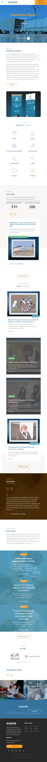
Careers (31, 731)
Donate (14, 746)
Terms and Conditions (27, 757)
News (30, 728)
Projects (36, 726)
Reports (36, 728)
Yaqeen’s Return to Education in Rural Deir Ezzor (23, 362)
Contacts (36, 731)
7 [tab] (25, 662)
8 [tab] (26, 662)
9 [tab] (27, 662)
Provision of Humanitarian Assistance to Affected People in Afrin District (23, 588)
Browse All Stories (23, 466)
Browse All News (23, 276)
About (30, 726)
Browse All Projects (23, 636)
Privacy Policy (18, 757)
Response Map (23, 23)
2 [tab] (19, 662)
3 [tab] (20, 662)
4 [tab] (21, 662)
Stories (26, 728)
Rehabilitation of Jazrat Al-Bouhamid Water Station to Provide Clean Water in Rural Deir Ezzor (22, 224)
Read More (11, 84)
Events (26, 731)
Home (26, 726)
